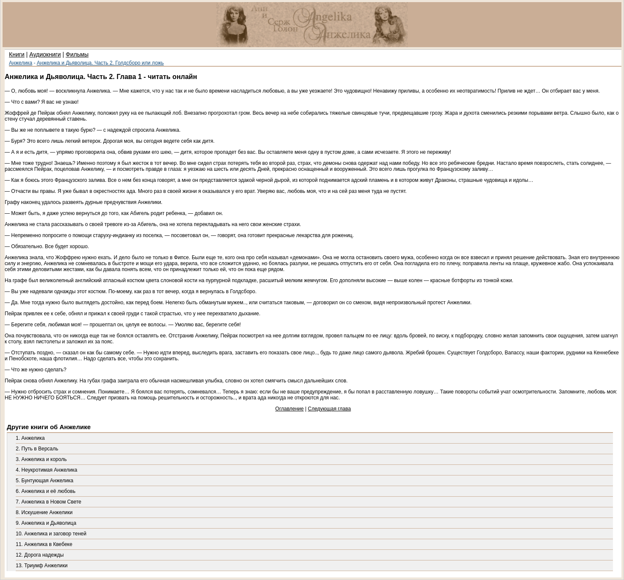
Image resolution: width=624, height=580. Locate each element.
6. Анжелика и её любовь (45, 491)
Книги (17, 54)
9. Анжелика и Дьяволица (46, 523)
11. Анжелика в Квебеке (44, 544)
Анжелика (20, 63)
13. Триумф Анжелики (42, 566)
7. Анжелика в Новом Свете (48, 502)
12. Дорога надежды (40, 555)
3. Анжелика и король (41, 459)
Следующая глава (329, 409)
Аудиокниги (45, 54)
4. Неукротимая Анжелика (46, 470)
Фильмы (77, 54)
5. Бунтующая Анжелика (44, 481)
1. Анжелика (30, 438)
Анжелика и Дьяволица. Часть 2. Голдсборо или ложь (100, 63)
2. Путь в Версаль (37, 449)
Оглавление (289, 409)
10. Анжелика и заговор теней (51, 534)
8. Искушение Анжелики (44, 512)
